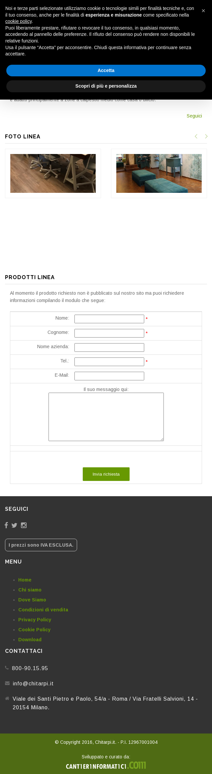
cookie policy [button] (18, 21)
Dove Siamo (32, 599)
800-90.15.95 (30, 668)
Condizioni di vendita (43, 609)
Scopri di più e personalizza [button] (106, 86)
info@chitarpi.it (33, 683)
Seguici (194, 115)
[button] (203, 10)
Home (25, 579)
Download (30, 639)
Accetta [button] (106, 70)
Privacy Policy (34, 619)
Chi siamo (30, 589)
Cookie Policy (34, 629)
